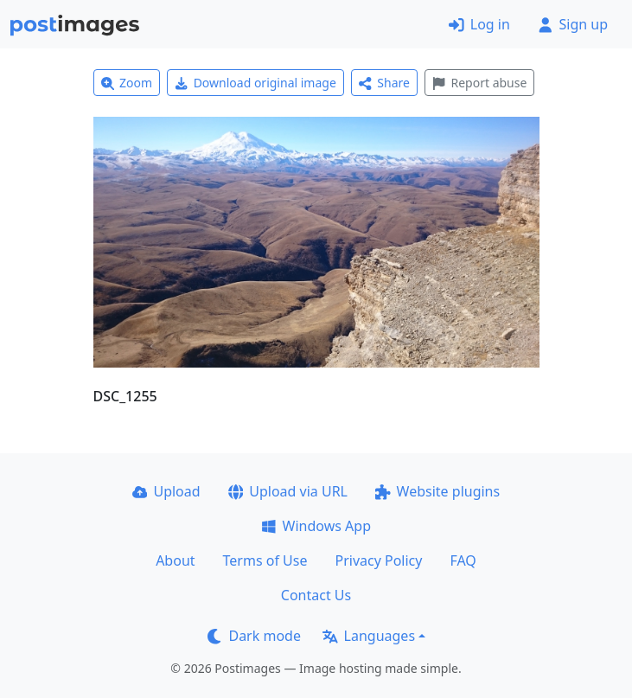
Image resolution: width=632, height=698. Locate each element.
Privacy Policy (378, 560)
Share (384, 82)
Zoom (127, 82)
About (175, 560)
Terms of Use (265, 560)
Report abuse (479, 82)
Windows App (316, 525)
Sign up (573, 24)
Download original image (255, 82)
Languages (368, 635)
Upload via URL (288, 491)
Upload (166, 491)
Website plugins (437, 491)
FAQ (463, 560)
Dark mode (254, 635)
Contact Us (316, 595)
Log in (479, 24)
